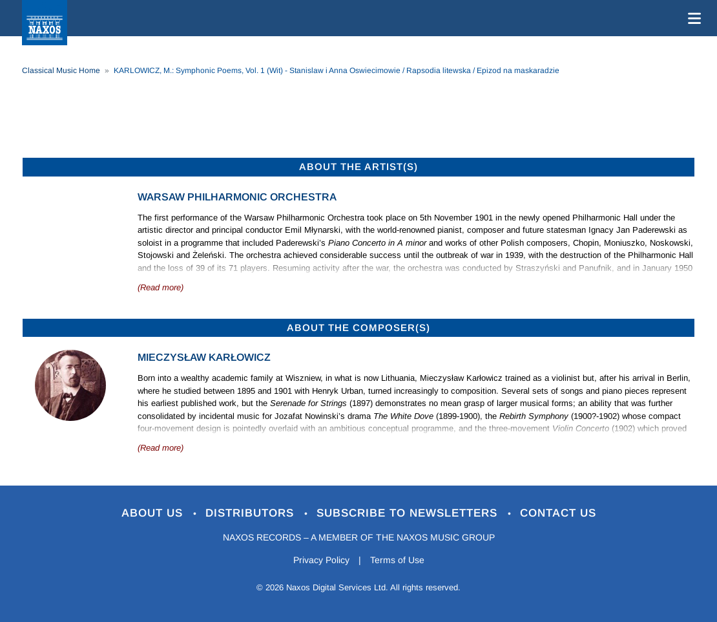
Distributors (251, 513)
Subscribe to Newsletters (409, 513)
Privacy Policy (321, 560)
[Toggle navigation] (692, 18)
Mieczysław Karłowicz (204, 357)
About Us (154, 513)
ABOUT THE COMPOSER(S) (358, 327)
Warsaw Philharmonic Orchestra (237, 196)
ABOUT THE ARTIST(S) (358, 166)
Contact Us (558, 513)
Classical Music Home (61, 70)
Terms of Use (397, 560)
